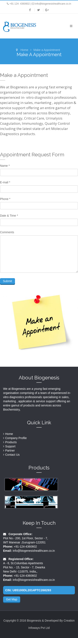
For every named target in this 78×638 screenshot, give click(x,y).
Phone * (5, 199)
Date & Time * (9, 215)
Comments (7, 232)
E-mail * (5, 182)
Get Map (11, 599)
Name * (5, 165)
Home (24, 50)
